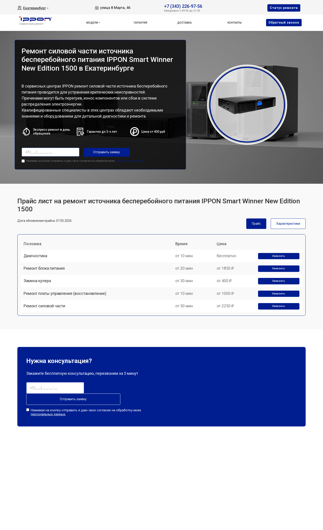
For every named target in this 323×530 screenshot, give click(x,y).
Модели (92, 22)
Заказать (277, 259)
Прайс (256, 222)
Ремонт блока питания (45, 274)
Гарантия (140, 22)
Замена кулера (38, 290)
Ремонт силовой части (46, 321)
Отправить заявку (101, 152)
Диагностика (37, 259)
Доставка (184, 22)
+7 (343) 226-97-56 (183, 6)
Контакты (235, 22)
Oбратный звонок (283, 22)
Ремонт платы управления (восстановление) (66, 305)
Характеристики (288, 222)
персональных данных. (129, 160)
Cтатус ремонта (284, 8)
